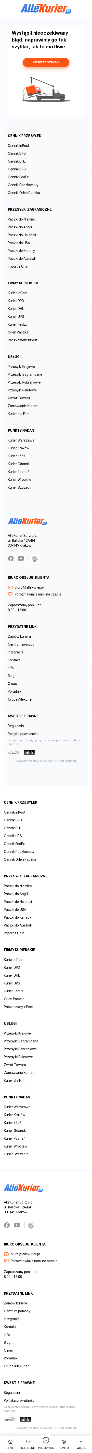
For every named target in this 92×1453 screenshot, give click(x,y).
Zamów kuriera (19, 636)
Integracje (16, 652)
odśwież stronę (46, 62)
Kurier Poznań (18, 472)
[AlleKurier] (46, 9)
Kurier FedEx (17, 324)
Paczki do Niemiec (22, 219)
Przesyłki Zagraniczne (25, 374)
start (10, 1444)
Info (11, 668)
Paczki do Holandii (22, 235)
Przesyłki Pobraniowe (24, 382)
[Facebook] (11, 558)
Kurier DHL (16, 309)
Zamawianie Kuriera (23, 406)
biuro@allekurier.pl (26, 587)
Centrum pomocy (21, 644)
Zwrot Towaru (19, 398)
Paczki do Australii (22, 259)
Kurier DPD (16, 301)
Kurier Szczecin (20, 487)
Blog (11, 676)
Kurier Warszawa (21, 440)
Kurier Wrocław (19, 480)
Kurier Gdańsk (19, 464)
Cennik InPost (18, 146)
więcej (82, 1444)
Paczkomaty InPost (22, 340)
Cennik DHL (17, 161)
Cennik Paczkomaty (23, 185)
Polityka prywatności (23, 734)
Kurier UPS (16, 316)
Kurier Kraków (18, 448)
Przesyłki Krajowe (21, 367)
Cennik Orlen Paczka (24, 193)
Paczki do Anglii (20, 227)
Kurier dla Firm (18, 414)
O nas (12, 684)
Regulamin (16, 726)
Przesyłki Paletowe (22, 390)
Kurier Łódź (16, 456)
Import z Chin (18, 266)
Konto (64, 1444)
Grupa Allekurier (20, 699)
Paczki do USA (19, 243)
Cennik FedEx (18, 177)
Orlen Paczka (18, 332)
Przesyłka (46, 1444)
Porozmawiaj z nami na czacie (34, 594)
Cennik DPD (17, 153)
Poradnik (14, 691)
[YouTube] (21, 558)
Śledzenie (28, 1444)
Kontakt (14, 660)
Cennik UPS (17, 169)
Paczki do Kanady (21, 251)
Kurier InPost (17, 293)
